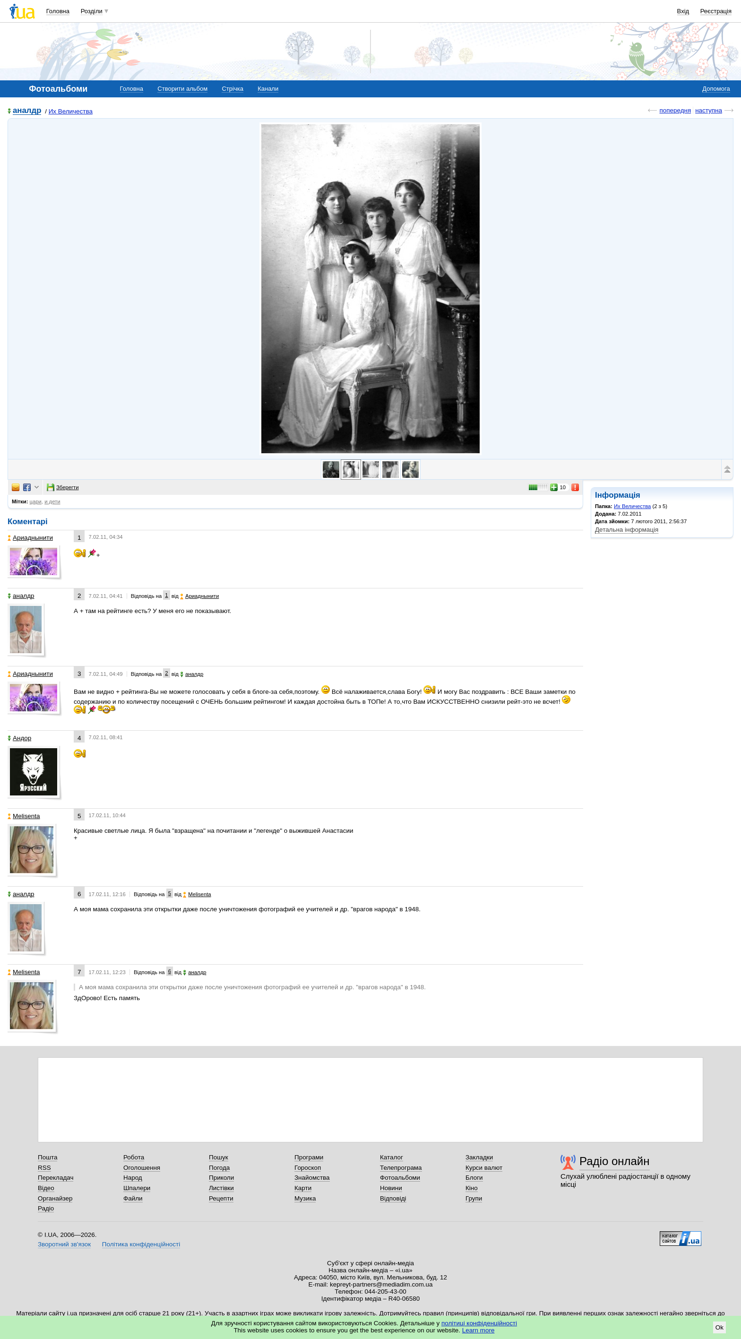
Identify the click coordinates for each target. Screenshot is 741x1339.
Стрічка (232, 88)
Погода (219, 1167)
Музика (305, 1198)
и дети (52, 501)
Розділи (92, 11)
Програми (308, 1157)
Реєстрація (716, 11)
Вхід (683, 11)
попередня (675, 110)
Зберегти (63, 487)
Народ (132, 1177)
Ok (719, 1327)
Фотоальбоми (400, 1177)
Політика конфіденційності (141, 1244)
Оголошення (141, 1167)
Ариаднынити (30, 537)
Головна (57, 11)
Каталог (391, 1157)
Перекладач (55, 1177)
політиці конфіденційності (479, 1323)
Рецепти (221, 1198)
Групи (473, 1198)
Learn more (478, 1330)
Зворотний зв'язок (64, 1244)
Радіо (46, 1208)
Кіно (471, 1188)
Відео (46, 1188)
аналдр (27, 111)
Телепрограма (401, 1167)
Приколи (221, 1177)
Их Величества (71, 111)
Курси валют (483, 1167)
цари (36, 501)
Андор (19, 738)
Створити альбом (182, 88)
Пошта (47, 1157)
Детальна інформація (626, 529)
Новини (391, 1188)
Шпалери (136, 1188)
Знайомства (312, 1177)
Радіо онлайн (614, 1161)
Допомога (716, 88)
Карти (302, 1188)
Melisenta (24, 816)
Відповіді (393, 1198)
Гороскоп (307, 1167)
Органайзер (55, 1198)
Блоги (474, 1177)
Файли (133, 1198)
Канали (268, 88)
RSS (44, 1167)
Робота (133, 1157)
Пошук (218, 1157)
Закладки (479, 1157)
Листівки (221, 1188)
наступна (708, 110)
